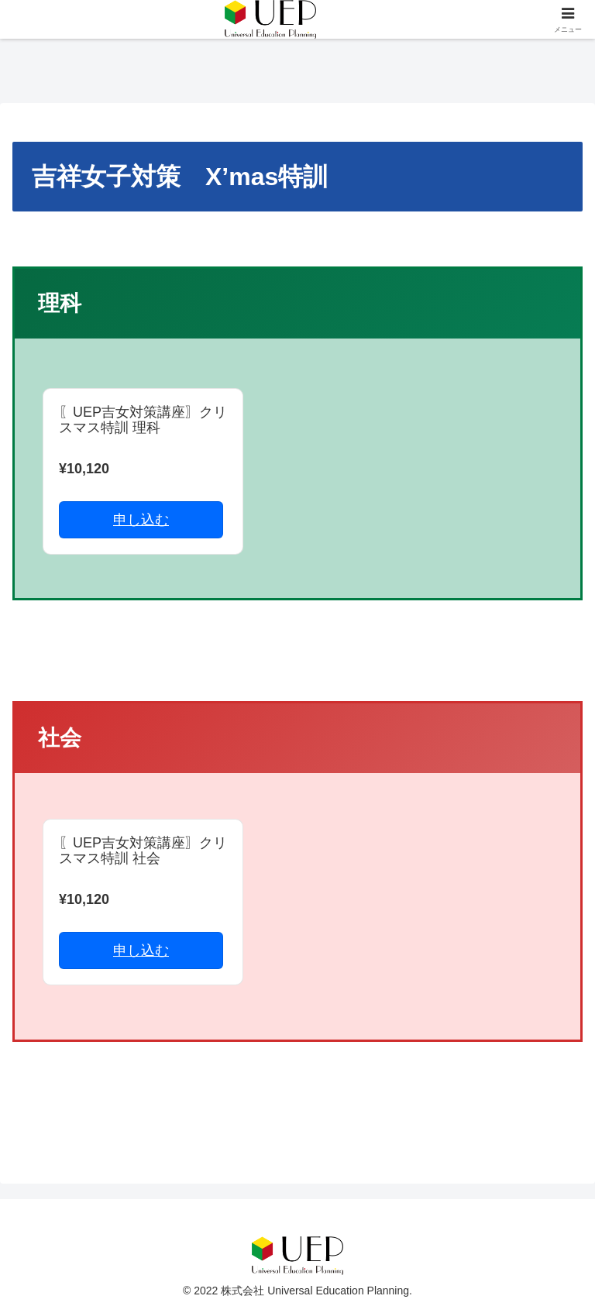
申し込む (141, 520)
